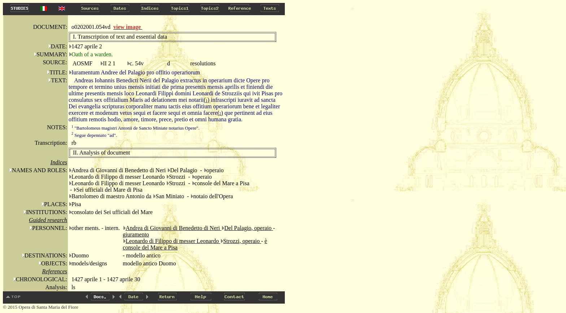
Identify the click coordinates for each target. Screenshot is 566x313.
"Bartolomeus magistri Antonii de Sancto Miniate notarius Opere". (135, 128)
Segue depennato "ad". (94, 135)
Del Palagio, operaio (248, 228)
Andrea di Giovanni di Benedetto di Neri (173, 228)
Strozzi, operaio (242, 241)
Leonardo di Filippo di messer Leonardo (173, 241)
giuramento (136, 234)
